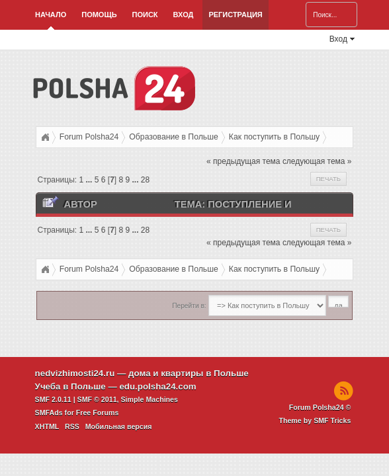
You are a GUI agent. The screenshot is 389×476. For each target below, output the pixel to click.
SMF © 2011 (97, 399)
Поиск (145, 15)
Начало (50, 15)
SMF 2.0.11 (53, 399)
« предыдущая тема (243, 161)
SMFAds (49, 412)
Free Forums (97, 412)
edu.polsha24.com (157, 386)
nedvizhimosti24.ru (75, 373)
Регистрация (235, 15)
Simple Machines (149, 399)
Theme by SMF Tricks (315, 420)
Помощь (98, 15)
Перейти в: (189, 305)
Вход (183, 15)
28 (145, 179)
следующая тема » (317, 161)
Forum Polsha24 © (320, 407)
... (89, 179)
